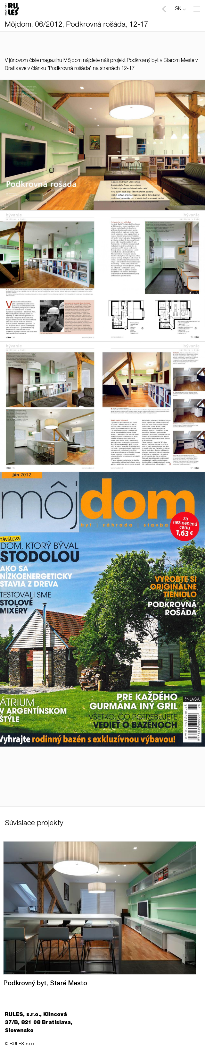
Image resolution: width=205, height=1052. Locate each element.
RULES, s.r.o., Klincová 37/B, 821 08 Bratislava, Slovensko (38, 1023)
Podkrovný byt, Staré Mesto (45, 984)
